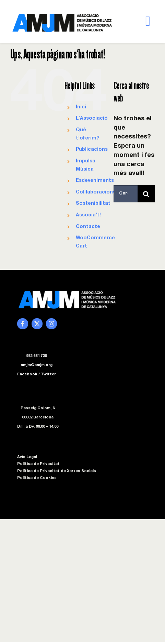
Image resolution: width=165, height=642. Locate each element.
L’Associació (92, 118)
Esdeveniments (95, 180)
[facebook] (22, 323)
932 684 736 (36, 356)
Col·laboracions (96, 192)
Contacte (88, 227)
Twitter (48, 374)
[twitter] (37, 323)
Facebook (27, 374)
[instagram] (51, 323)
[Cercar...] (126, 193)
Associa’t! (88, 215)
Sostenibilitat (93, 203)
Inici (81, 107)
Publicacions (92, 149)
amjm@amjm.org (36, 365)
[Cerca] (146, 193)
